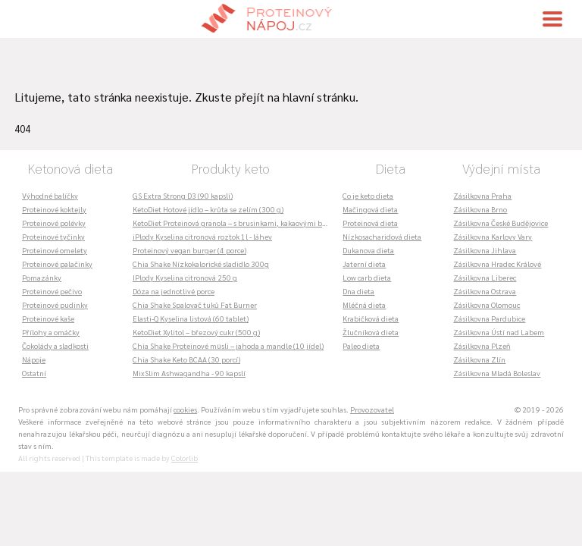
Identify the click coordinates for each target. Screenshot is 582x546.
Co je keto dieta (368, 195)
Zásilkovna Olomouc (486, 304)
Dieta (390, 168)
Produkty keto (230, 168)
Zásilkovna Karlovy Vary (492, 236)
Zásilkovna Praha (482, 195)
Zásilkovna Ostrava (484, 291)
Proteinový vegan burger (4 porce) (189, 250)
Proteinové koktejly (54, 209)
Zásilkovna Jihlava (484, 250)
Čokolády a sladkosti (55, 345)
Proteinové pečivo (52, 291)
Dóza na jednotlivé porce (173, 291)
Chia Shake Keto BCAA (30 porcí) (186, 359)
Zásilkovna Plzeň (481, 345)
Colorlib (184, 458)
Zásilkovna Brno (480, 209)
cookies (185, 409)
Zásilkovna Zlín (479, 359)
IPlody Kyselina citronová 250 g (185, 277)
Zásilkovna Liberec (484, 277)
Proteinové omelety (54, 250)
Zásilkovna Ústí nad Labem (498, 332)
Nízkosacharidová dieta (382, 236)
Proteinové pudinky (55, 304)
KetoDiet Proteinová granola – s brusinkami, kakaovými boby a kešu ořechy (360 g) (234, 223)
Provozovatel (372, 409)
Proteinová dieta (370, 223)
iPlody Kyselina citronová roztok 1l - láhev (202, 236)
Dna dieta (358, 291)
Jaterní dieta (364, 263)
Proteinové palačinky (57, 263)
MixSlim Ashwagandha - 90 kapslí (189, 373)
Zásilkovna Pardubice (489, 318)
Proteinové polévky (54, 223)
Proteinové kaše (48, 318)
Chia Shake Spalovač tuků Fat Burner (195, 304)
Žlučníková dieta (371, 332)
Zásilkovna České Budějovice (500, 223)
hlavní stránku (319, 97)
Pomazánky (41, 277)
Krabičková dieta (371, 318)
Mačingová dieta (370, 209)
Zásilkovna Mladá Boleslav (496, 373)
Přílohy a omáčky (51, 332)
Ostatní (34, 373)
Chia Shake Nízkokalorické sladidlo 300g (201, 263)
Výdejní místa (501, 168)
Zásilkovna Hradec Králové (497, 263)
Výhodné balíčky (50, 195)
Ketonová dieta (70, 168)
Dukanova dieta (368, 250)
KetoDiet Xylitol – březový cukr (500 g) (196, 332)
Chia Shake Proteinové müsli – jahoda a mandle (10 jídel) (228, 345)
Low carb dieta (367, 277)
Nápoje (33, 359)
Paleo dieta (361, 345)
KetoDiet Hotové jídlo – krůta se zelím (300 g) (208, 209)
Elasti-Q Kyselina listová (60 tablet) (191, 318)
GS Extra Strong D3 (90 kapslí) (183, 195)
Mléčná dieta (364, 304)
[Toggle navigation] (552, 19)
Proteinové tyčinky (53, 236)
